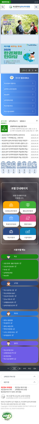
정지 (29, 69)
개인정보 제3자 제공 (21, 387)
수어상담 (24, 369)
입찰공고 (23, 121)
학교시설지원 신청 (9, 290)
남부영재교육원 (8, 100)
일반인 (12, 343)
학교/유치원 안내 (8, 350)
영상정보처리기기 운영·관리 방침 (11, 392)
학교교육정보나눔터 (9, 293)
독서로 (5, 270)
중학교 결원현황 (8, 320)
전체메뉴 (36, 6)
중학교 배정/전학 (8, 326)
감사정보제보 (7, 356)
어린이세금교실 (19, 369)
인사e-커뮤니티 (8, 299)
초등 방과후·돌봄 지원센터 (11, 263)
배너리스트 (8, 368)
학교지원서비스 (8, 106)
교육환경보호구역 (9, 353)
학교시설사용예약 (9, 111)
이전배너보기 (11, 368)
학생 (11, 256)
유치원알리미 (7, 335)
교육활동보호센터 (9, 302)
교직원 (12, 283)
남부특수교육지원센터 (10, 89)
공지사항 (4, 121)
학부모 (12, 313)
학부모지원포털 (8, 329)
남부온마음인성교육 (9, 305)
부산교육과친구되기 (29, 369)
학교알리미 (7, 323)
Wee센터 (6, 95)
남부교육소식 (13, 121)
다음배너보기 (17, 368)
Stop (5, 32)
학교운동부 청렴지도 (10, 83)
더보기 (35, 70)
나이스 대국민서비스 (9, 332)
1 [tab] (7, 32)
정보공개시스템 (34, 369)
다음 (32, 69)
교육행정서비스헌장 (21, 390)
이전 (26, 69)
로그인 (36, 2)
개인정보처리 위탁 (6, 390)
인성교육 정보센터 (9, 266)
